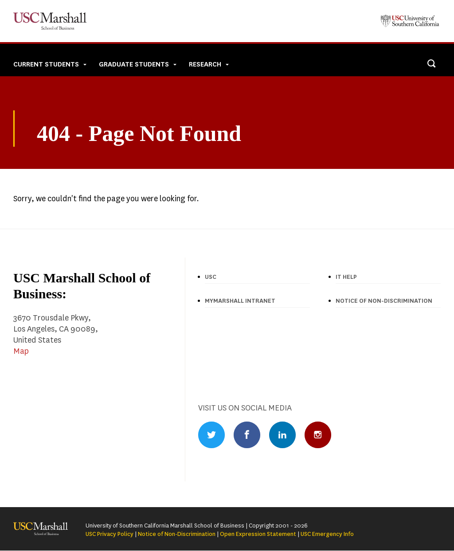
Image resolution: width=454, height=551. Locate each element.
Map (21, 351)
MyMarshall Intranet (240, 301)
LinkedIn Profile (282, 435)
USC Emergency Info (327, 534)
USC (210, 277)
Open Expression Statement (258, 534)
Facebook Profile (247, 435)
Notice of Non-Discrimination (176, 534)
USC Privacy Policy (109, 534)
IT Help (346, 277)
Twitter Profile (211, 435)
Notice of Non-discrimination (384, 301)
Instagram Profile (318, 435)
